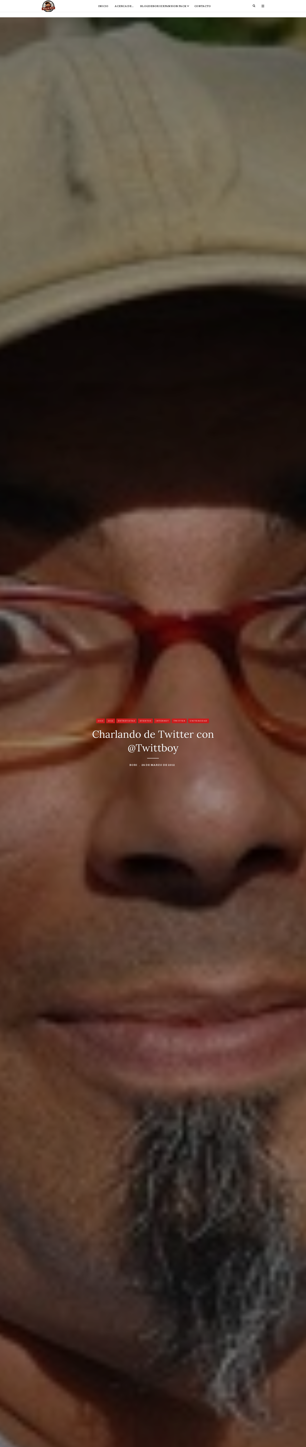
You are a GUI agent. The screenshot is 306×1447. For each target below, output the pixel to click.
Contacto (202, 9)
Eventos (145, 721)
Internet (162, 721)
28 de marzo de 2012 (158, 765)
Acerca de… (124, 9)
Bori (133, 765)
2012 (110, 721)
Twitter (179, 721)
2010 (100, 721)
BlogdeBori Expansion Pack (163, 9)
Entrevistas (126, 721)
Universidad (198, 721)
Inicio (103, 9)
